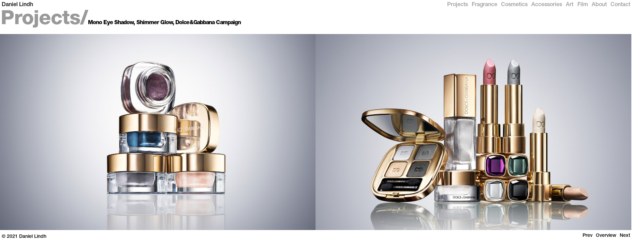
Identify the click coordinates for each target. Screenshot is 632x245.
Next (625, 235)
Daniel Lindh (17, 5)
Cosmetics (514, 5)
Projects (457, 5)
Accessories (546, 5)
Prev (587, 235)
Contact (620, 5)
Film (582, 5)
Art (569, 5)
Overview (606, 235)
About (599, 5)
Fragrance (484, 5)
